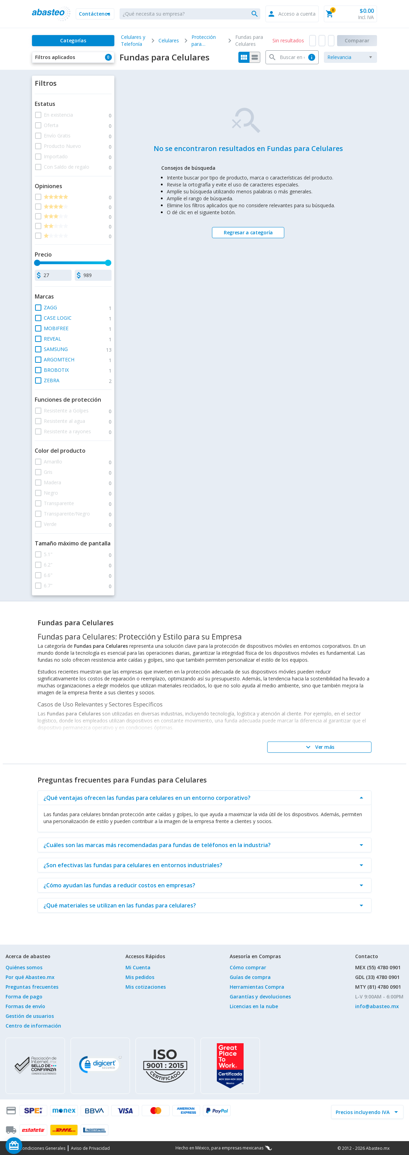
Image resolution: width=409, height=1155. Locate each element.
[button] (95, 13)
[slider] (37, 263)
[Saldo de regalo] (35, 1145)
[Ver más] (319, 747)
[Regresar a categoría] (248, 232)
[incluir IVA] (363, 1112)
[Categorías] (73, 40)
